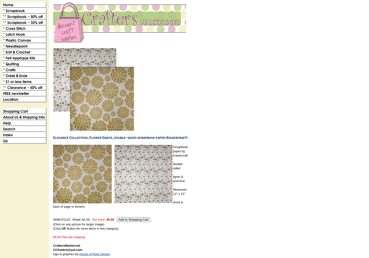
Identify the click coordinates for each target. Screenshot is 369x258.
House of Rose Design (94, 254)
